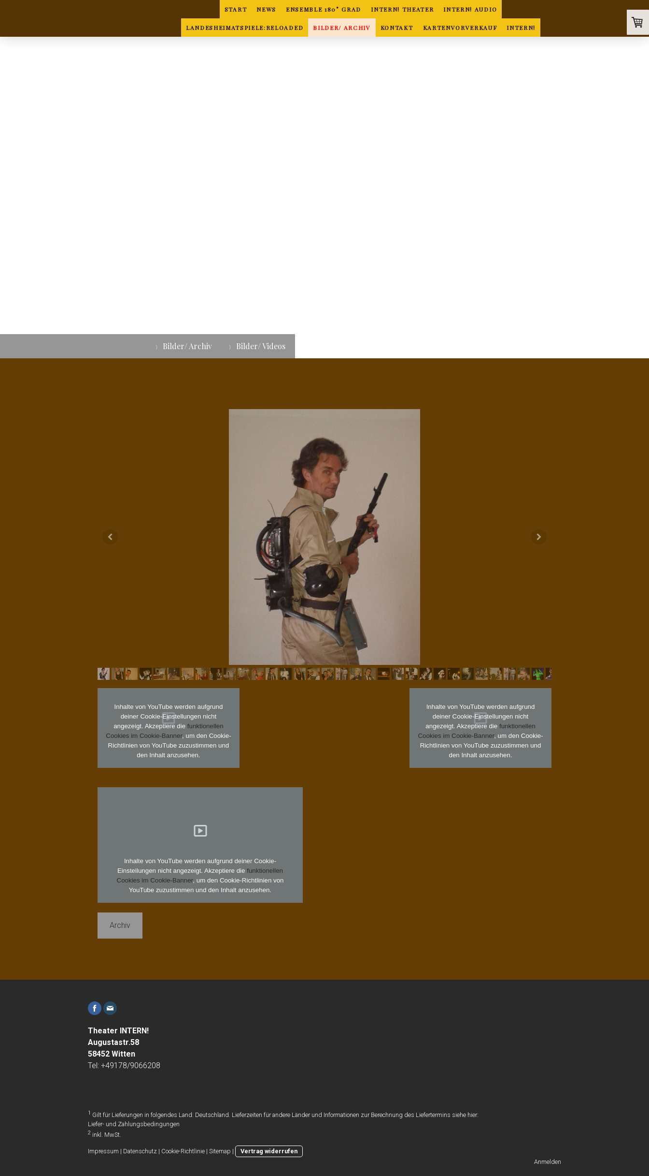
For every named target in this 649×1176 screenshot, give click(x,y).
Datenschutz (140, 1151)
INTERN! (521, 27)
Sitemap (220, 1151)
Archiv (120, 925)
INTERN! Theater (402, 9)
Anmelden (547, 1161)
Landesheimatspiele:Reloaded (244, 27)
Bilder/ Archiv (342, 27)
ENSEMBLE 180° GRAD (323, 9)
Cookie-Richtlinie (183, 1151)
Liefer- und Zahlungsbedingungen (134, 1124)
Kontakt (397, 27)
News (266, 9)
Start (236, 9)
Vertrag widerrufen (268, 1151)
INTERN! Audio (470, 9)
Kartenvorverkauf (460, 27)
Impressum (103, 1151)
